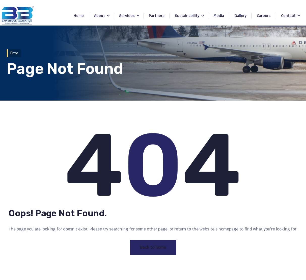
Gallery (240, 15)
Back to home (153, 247)
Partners (156, 15)
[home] (18, 15)
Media (218, 15)
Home (79, 15)
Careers (264, 15)
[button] (102, 16)
